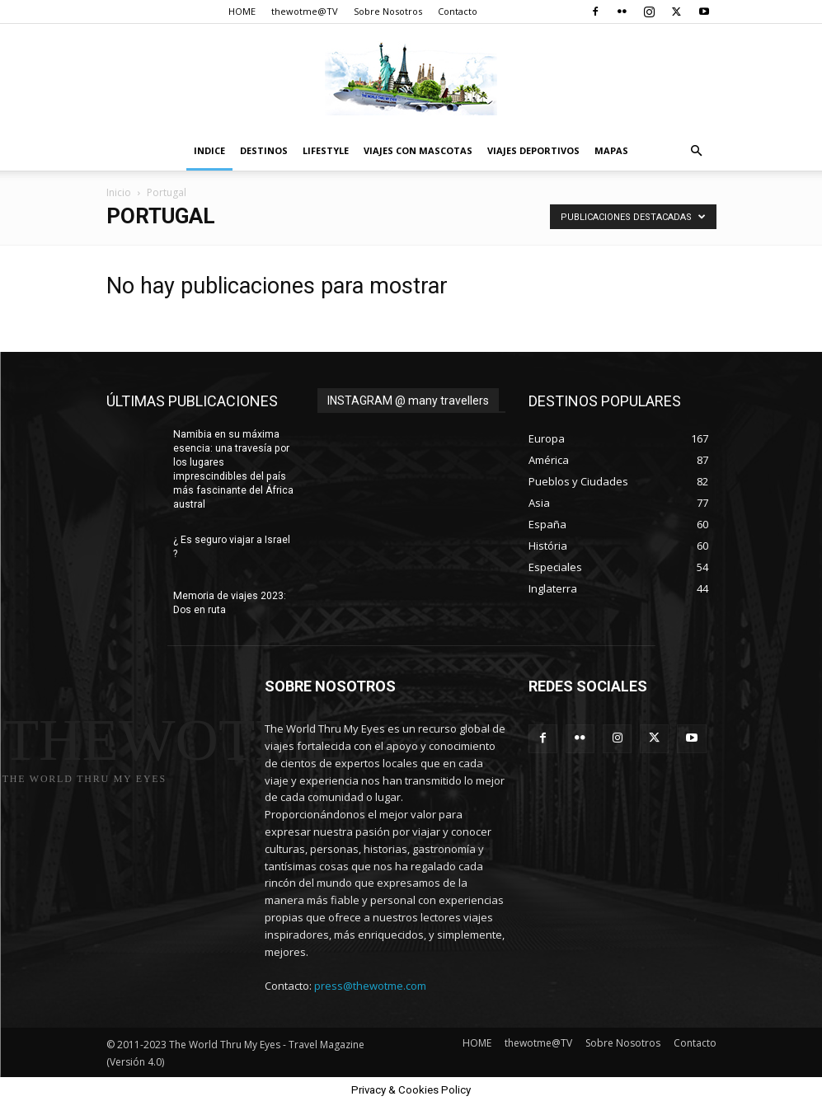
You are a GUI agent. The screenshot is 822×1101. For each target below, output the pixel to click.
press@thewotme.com (370, 984)
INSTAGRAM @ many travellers (408, 400)
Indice (209, 150)
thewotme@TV (304, 11)
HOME (242, 11)
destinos (264, 150)
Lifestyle (326, 150)
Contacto (457, 11)
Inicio (118, 192)
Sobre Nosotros (388, 11)
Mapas (611, 150)
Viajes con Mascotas (418, 150)
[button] (696, 151)
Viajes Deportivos (533, 150)
